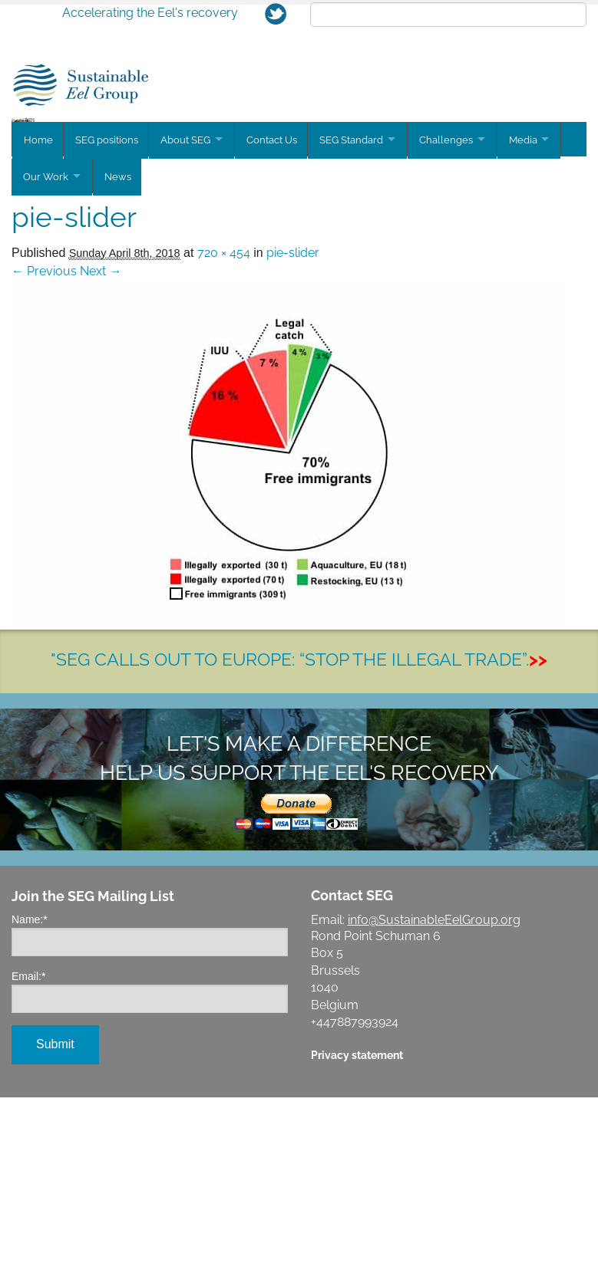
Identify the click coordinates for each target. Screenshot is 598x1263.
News (120, 344)
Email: (28, 1142)
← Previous (44, 436)
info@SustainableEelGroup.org (434, 1085)
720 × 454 (223, 418)
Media (537, 309)
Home (38, 309)
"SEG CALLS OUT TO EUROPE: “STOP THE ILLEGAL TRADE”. (299, 824)
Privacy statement (357, 1220)
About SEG (188, 309)
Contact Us (278, 309)
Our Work (45, 344)
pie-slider (292, 418)
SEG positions (108, 309)
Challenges (457, 309)
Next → (100, 436)
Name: (30, 1085)
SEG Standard (359, 309)
